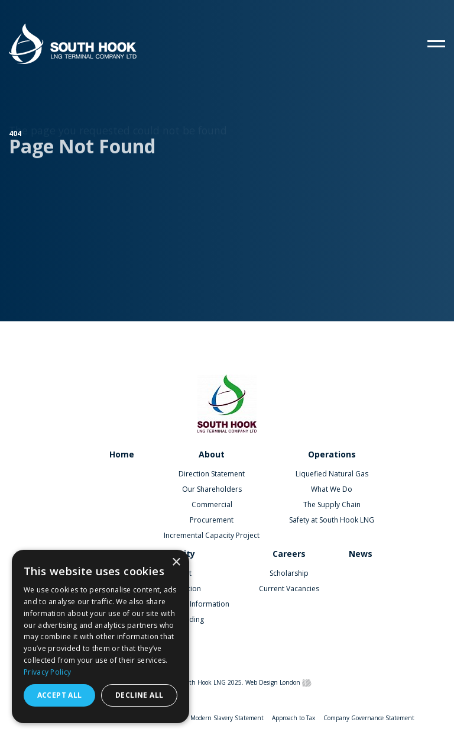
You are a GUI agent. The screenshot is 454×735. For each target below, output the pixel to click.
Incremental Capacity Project (212, 535)
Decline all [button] (139, 695)
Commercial (212, 504)
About (212, 454)
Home (121, 454)
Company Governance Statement (368, 718)
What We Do (331, 489)
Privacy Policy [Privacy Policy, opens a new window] (47, 672)
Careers (289, 553)
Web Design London (272, 682)
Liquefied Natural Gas (332, 474)
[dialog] (100, 636)
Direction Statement (212, 474)
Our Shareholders (212, 489)
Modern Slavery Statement (227, 718)
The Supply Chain (332, 504)
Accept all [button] (59, 695)
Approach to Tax (293, 718)
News (360, 553)
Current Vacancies (289, 589)
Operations (332, 454)
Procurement (212, 520)
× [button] (175, 562)
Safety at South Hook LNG (331, 520)
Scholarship (289, 573)
